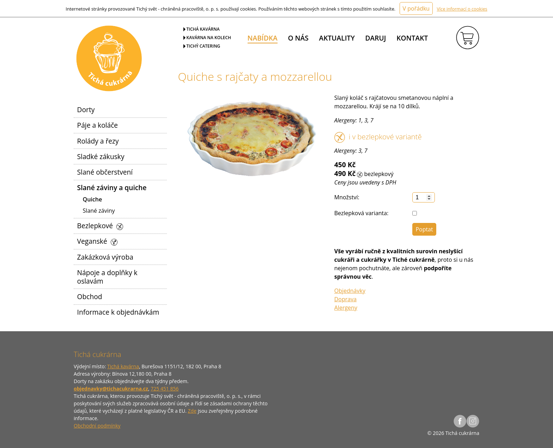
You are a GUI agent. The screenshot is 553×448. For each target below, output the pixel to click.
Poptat (424, 229)
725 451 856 (164, 388)
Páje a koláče (97, 125)
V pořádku (416, 8)
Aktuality (337, 38)
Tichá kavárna (203, 29)
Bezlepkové (100, 225)
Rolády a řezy (98, 141)
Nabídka (263, 38)
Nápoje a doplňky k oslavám (107, 277)
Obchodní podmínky (97, 425)
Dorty (86, 109)
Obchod (89, 296)
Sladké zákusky (100, 156)
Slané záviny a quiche (112, 187)
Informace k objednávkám (118, 312)
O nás (298, 38)
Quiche (92, 199)
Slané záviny (99, 210)
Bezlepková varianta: (361, 213)
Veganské (97, 241)
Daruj (375, 38)
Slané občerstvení (105, 172)
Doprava (345, 299)
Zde (192, 410)
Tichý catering (203, 46)
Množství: (346, 197)
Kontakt (412, 38)
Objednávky (349, 291)
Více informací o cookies (462, 9)
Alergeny (345, 307)
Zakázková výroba (105, 257)
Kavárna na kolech (209, 38)
